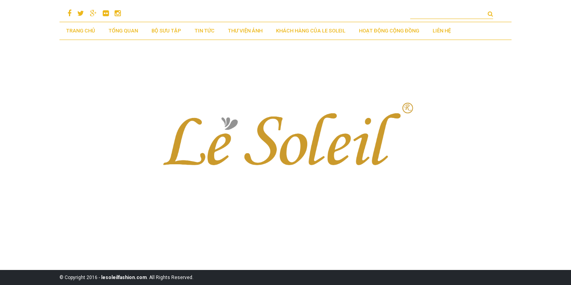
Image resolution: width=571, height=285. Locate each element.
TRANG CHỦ (80, 31)
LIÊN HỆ (442, 31)
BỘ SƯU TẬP (166, 31)
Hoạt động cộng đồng (389, 31)
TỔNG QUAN (123, 31)
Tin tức (205, 31)
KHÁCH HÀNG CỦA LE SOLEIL (310, 31)
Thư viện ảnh (245, 31)
